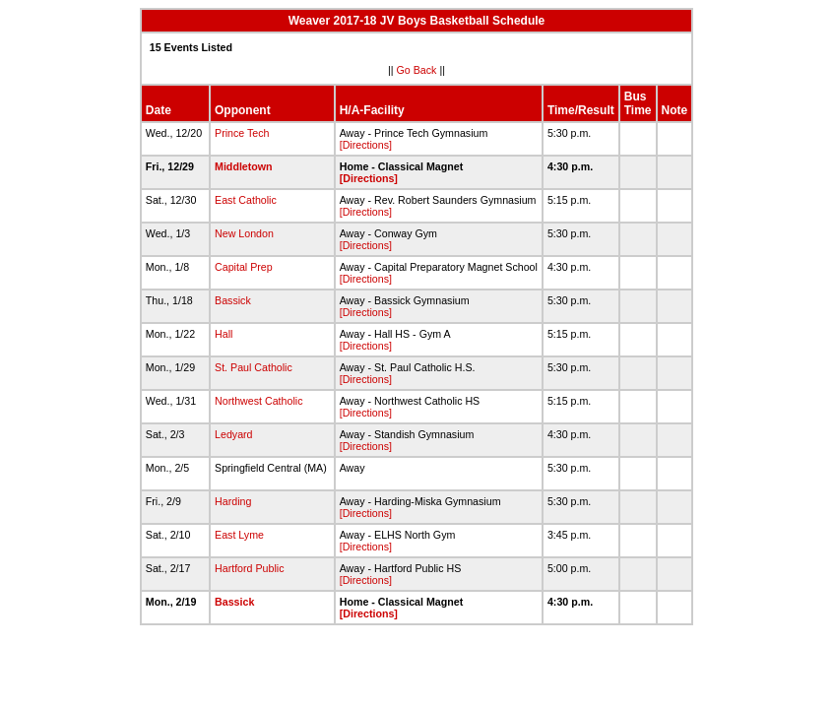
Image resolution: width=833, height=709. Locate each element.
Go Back (417, 70)
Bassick (233, 300)
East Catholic (246, 200)
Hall (223, 334)
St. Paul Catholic (253, 367)
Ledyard (234, 434)
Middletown (244, 166)
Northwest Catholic (258, 401)
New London (244, 233)
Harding (233, 501)
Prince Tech (242, 133)
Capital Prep (244, 267)
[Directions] (366, 145)
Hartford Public (249, 568)
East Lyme (239, 535)
